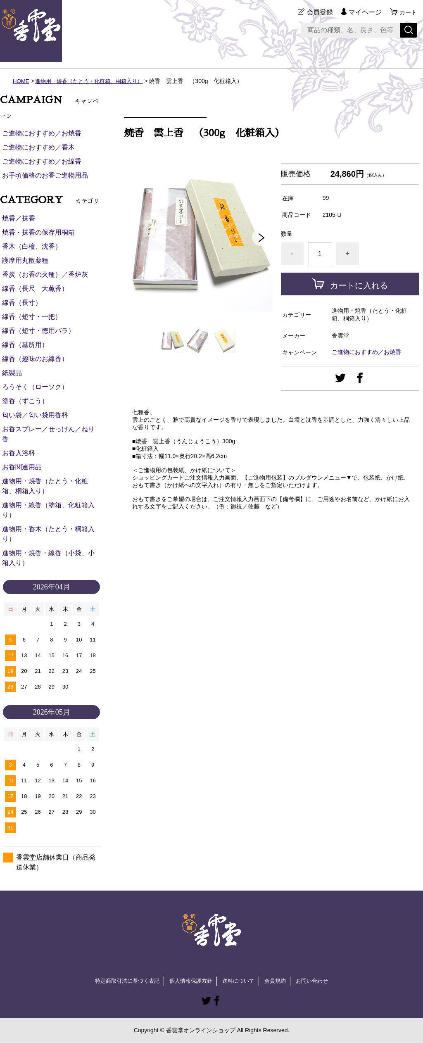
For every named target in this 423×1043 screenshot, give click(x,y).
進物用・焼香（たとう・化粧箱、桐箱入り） (94, 81)
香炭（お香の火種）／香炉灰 (45, 274)
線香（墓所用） (25, 344)
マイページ (362, 12)
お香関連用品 (22, 466)
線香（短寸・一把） (32, 316)
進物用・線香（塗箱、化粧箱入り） (48, 509)
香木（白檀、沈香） (32, 246)
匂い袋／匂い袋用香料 (35, 414)
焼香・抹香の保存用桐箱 (38, 232)
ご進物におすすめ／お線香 (41, 161)
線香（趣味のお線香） (35, 358)
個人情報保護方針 (190, 981)
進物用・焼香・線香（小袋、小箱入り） (48, 557)
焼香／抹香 (18, 218)
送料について (240, 981)
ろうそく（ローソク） (35, 386)
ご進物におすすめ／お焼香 (366, 352)
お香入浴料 (18, 452)
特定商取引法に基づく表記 (122, 981)
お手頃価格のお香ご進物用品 (45, 175)
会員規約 (279, 981)
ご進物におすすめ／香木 (38, 147)
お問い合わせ (318, 981)
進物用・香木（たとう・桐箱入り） (48, 533)
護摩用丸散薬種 (25, 260)
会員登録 (317, 12)
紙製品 (12, 372)
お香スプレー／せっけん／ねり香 (48, 433)
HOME (21, 81)
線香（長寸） (22, 302)
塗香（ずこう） (25, 400)
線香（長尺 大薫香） (35, 288)
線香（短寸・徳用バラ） (38, 330)
